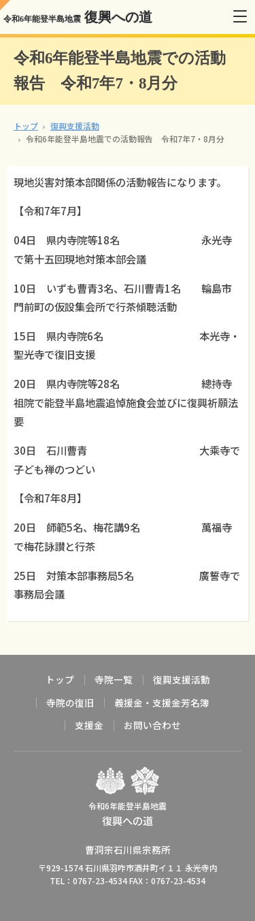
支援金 (89, 725)
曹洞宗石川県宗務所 (128, 849)
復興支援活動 (74, 125)
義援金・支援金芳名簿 (161, 702)
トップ (26, 125)
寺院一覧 (114, 679)
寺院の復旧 (70, 702)
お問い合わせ (152, 725)
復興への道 (77, 17)
